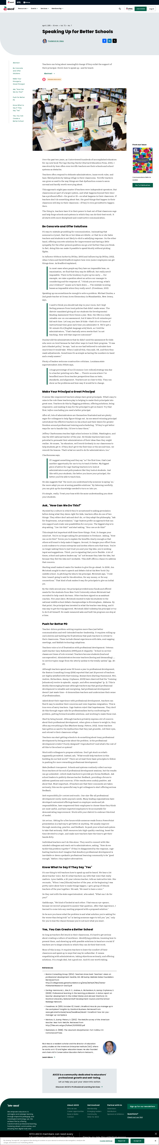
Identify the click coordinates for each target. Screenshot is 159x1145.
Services (45, 8)
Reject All (121, 1142)
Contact (70, 1117)
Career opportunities (75, 1111)
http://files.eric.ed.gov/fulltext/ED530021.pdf (65, 1025)
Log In (151, 9)
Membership (58, 8)
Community (92, 1114)
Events (34, 8)
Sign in (87, 1137)
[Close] (155, 1141)
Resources (23, 8)
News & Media (72, 1114)
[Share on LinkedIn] (109, 41)
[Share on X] (115, 41)
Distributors (111, 1111)
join (98, 1137)
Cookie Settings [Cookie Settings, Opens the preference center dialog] (106, 1142)
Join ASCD (140, 9)
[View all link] (79, 1087)
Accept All (137, 1142)
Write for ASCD (93, 1117)
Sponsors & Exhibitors (115, 1114)
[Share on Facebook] (104, 41)
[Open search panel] (120, 9)
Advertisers (111, 1108)
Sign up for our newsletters (142, 1106)
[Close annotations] (156, 1134)
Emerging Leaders (94, 1111)
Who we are (72, 1108)
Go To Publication (142, 185)
